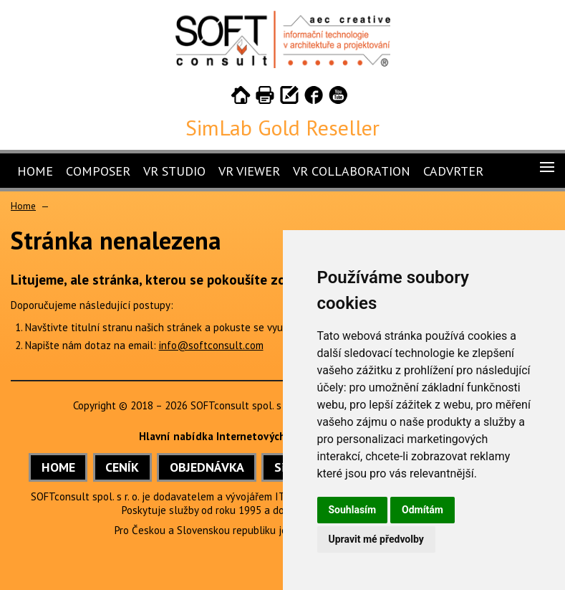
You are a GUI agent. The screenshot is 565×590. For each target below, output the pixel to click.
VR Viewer (249, 171)
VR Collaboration (351, 171)
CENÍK (122, 467)
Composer (98, 171)
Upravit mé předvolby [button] (376, 539)
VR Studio (174, 171)
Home (35, 171)
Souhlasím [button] (353, 509)
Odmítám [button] (422, 509)
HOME (58, 467)
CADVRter (453, 171)
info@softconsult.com (211, 345)
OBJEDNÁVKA (207, 467)
